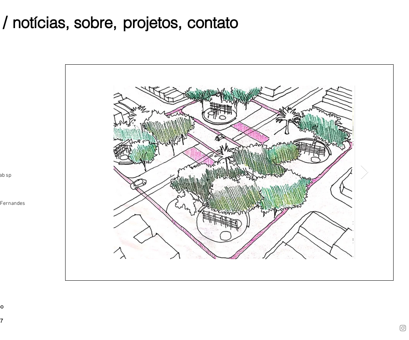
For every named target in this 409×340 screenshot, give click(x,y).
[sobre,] (95, 22)
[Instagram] (403, 328)
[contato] (212, 22)
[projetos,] (152, 22)
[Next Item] (364, 172)
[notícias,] (40, 22)
